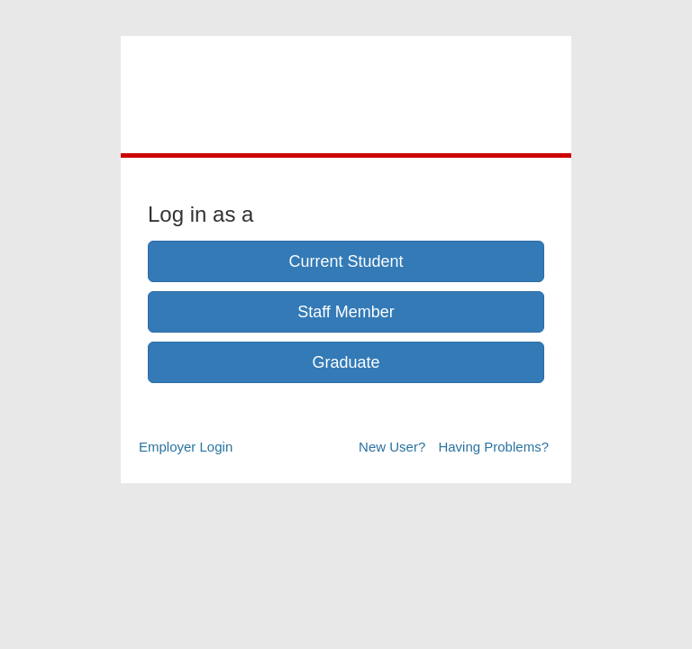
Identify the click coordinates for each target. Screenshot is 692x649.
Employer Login (185, 446)
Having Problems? (493, 446)
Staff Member (346, 312)
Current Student (345, 261)
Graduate (345, 362)
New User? (392, 446)
